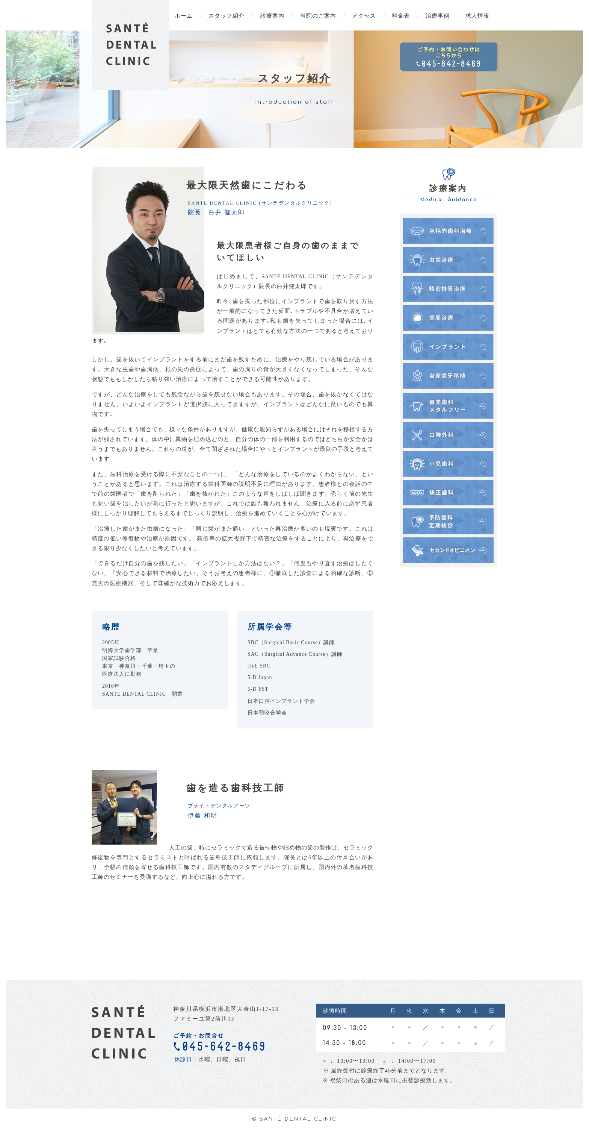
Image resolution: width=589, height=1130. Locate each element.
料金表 (401, 16)
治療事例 (438, 16)
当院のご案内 (318, 16)
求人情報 (477, 16)
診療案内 (272, 16)
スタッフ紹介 (226, 16)
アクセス (364, 16)
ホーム (184, 16)
